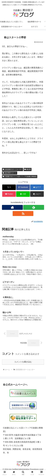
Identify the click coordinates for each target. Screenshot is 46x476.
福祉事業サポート (9, 173)
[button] (37, 194)
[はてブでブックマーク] (37, 187)
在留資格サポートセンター (12, 169)
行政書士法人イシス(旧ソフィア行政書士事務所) (20, 176)
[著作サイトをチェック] (12, 207)
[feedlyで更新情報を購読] (33, 207)
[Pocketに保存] (9, 194)
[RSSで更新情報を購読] (23, 213)
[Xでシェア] (9, 187)
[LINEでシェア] (23, 194)
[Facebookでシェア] (23, 187)
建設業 (27, 169)
